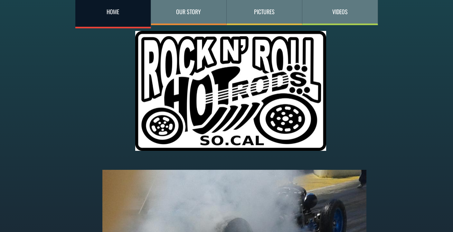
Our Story (188, 11)
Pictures (264, 11)
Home (113, 11)
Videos (340, 11)
